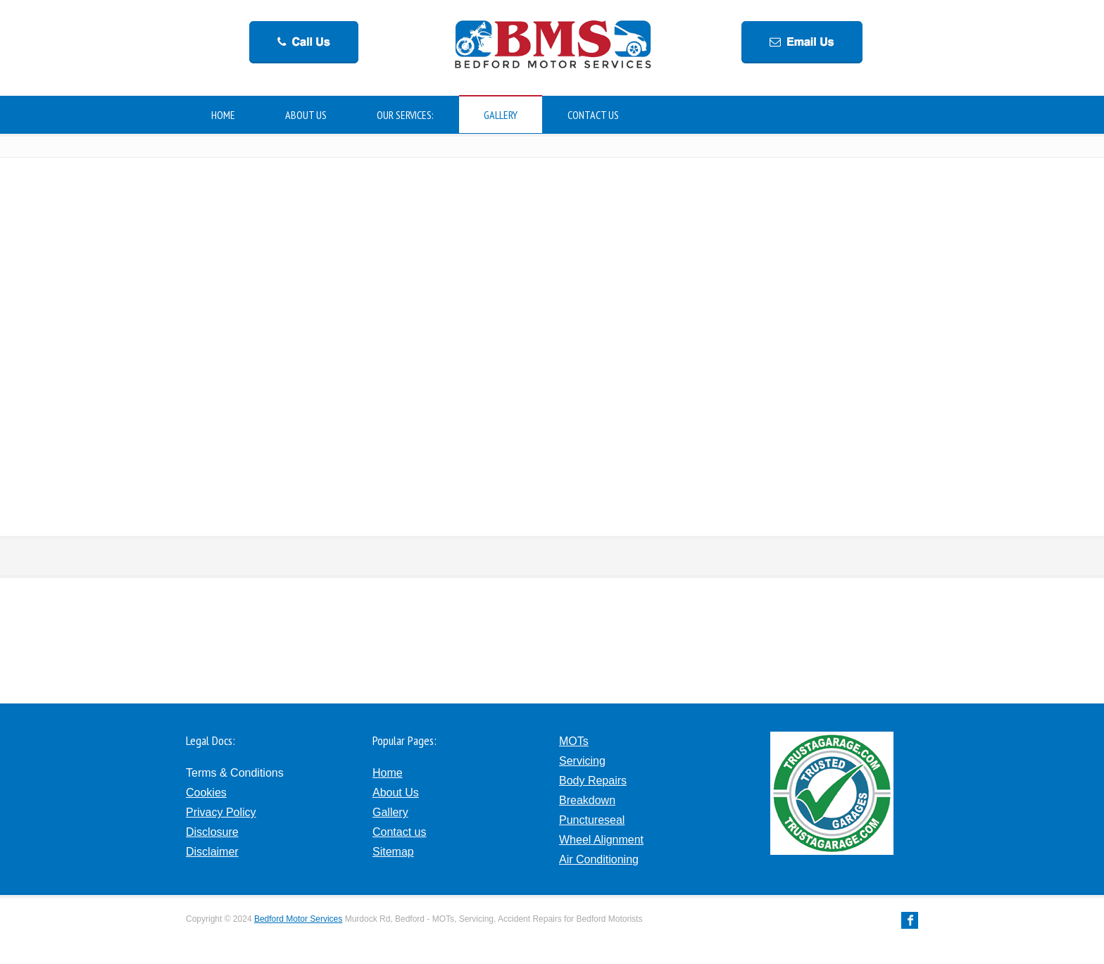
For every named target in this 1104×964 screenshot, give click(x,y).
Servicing (582, 761)
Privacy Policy (221, 812)
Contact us (399, 832)
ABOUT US (306, 115)
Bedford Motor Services (298, 919)
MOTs (574, 741)
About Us (395, 793)
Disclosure (212, 832)
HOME (223, 115)
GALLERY (501, 115)
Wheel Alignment (601, 840)
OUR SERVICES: (405, 115)
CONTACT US (593, 115)
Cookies (206, 793)
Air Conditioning (599, 859)
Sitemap (393, 852)
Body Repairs (593, 781)
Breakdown (587, 800)
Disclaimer (212, 852)
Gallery (390, 812)
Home (387, 773)
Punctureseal (592, 820)
